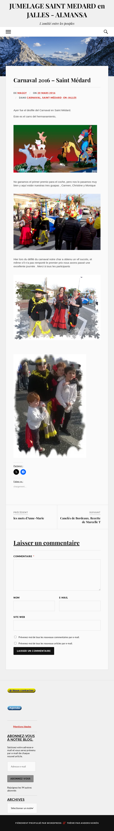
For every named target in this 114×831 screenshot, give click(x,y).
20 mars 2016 (47, 93)
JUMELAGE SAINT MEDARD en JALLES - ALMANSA (57, 10)
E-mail (63, 597)
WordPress (54, 823)
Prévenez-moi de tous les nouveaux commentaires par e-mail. (49, 637)
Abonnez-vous (20, 778)
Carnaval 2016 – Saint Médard (52, 80)
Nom (16, 597)
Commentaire (23, 556)
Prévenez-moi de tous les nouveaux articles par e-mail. (45, 643)
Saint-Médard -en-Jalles (59, 97)
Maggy (22, 93)
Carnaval (34, 97)
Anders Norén (90, 823)
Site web (19, 617)
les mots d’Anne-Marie (28, 518)
